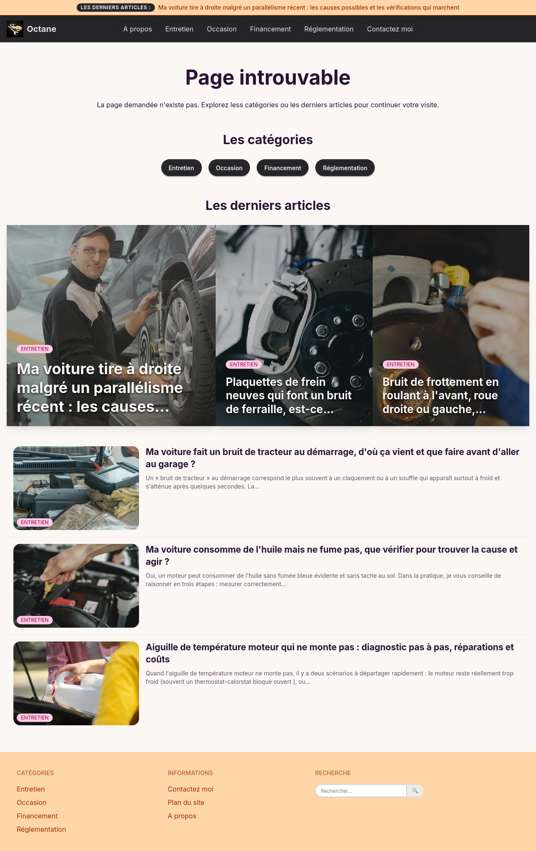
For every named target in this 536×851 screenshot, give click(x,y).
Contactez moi (390, 29)
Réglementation (329, 29)
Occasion (222, 29)
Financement (270, 29)
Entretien (179, 29)
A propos (137, 29)
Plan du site (186, 802)
